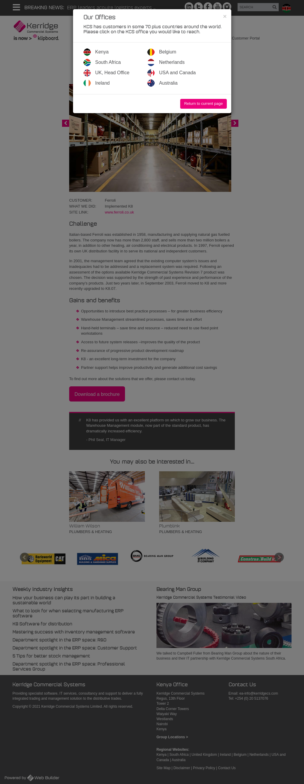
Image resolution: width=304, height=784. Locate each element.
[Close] (225, 16)
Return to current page (203, 103)
